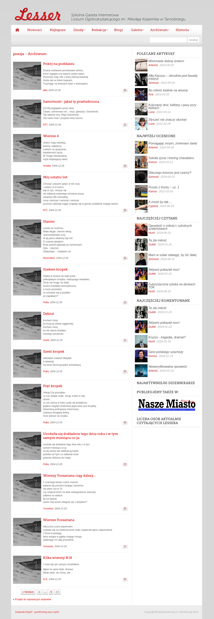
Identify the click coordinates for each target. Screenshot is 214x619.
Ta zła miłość (158, 240)
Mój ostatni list (55, 177)
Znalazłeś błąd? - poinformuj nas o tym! (37, 612)
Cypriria (153, 206)
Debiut (48, 314)
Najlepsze (57, 30)
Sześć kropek (53, 351)
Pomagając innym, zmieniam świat (173, 143)
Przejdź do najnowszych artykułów (33, 599)
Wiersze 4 (51, 136)
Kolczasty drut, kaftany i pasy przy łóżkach (172, 106)
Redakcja (98, 30)
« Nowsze (28, 591)
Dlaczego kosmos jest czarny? (170, 172)
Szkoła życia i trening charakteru (171, 158)
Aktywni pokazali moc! (164, 269)
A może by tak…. (160, 202)
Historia (182, 30)
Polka (46, 302)
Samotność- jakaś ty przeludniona (71, 101)
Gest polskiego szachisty (166, 352)
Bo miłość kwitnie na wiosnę (168, 90)
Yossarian (48, 508)
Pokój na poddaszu (58, 64)
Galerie (135, 30)
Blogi (118, 30)
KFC (45, 124)
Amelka (47, 165)
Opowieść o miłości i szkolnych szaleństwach (170, 227)
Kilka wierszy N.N (57, 558)
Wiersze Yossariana (58, 520)
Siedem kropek (55, 269)
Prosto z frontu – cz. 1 (164, 187)
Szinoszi (154, 82)
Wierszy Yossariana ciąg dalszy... (69, 476)
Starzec (49, 221)
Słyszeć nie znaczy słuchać (168, 119)
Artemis (153, 65)
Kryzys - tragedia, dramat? (167, 337)
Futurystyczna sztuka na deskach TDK (172, 286)
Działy (77, 30)
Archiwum (158, 30)
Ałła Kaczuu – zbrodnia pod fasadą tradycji (173, 77)
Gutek (152, 244)
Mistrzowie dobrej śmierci (166, 61)
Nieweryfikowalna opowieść (168, 366)
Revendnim (49, 258)
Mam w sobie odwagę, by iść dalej (173, 255)
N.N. (45, 579)
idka (45, 90)
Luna (152, 112)
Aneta (46, 340)
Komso (153, 162)
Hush (152, 232)
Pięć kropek (52, 386)
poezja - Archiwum (29, 54)
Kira (151, 94)
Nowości (34, 30)
